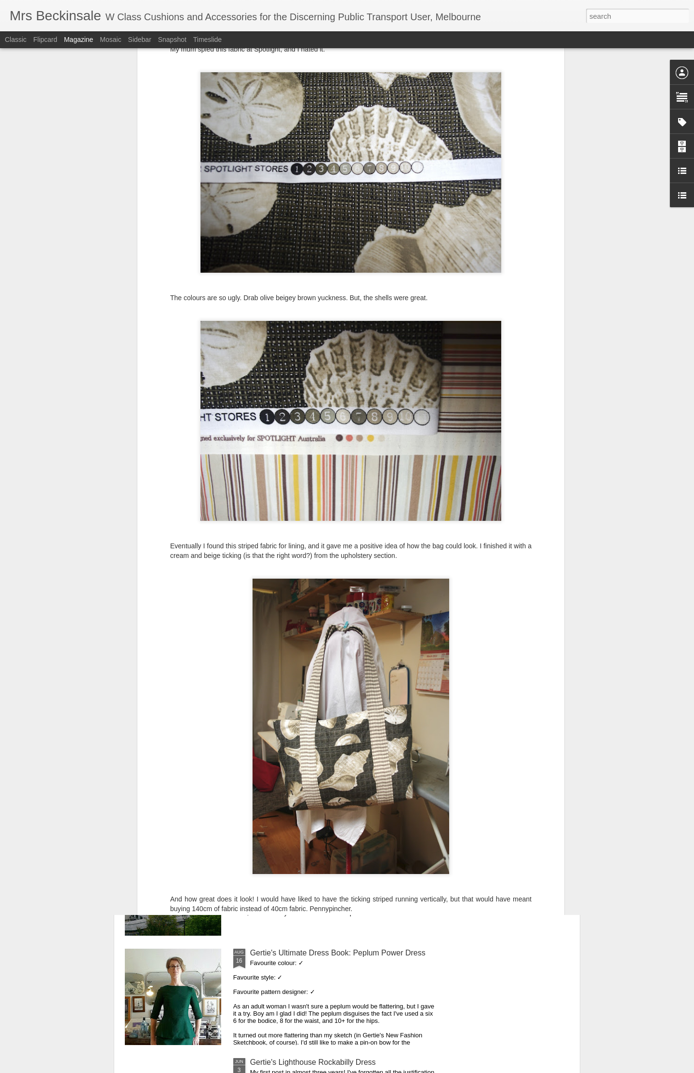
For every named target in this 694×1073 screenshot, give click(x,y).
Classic (16, 39)
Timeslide (207, 39)
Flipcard (45, 39)
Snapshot (172, 39)
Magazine (78, 39)
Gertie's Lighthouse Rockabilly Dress (313, 1062)
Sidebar (139, 39)
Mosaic (110, 39)
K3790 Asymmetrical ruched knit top (311, 734)
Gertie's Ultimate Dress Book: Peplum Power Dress (338, 953)
